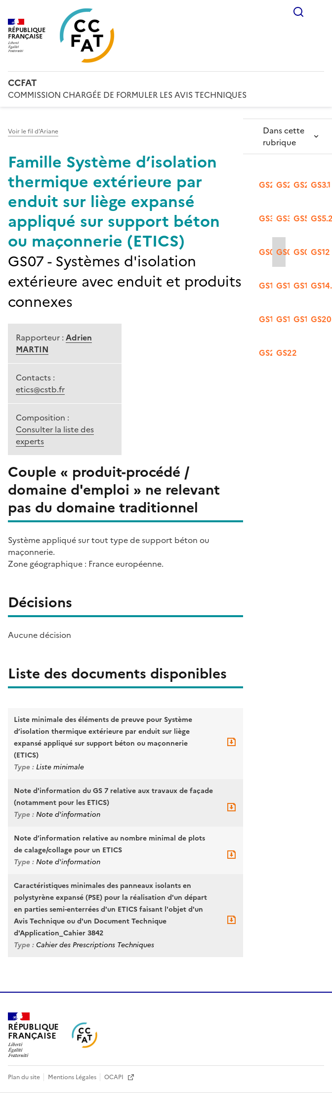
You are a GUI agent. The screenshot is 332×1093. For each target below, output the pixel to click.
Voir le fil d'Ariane (33, 131)
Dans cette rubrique (283, 136)
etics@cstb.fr (40, 389)
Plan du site (25, 1077)
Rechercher (298, 12)
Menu (318, 12)
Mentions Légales (73, 1077)
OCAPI (114, 1077)
